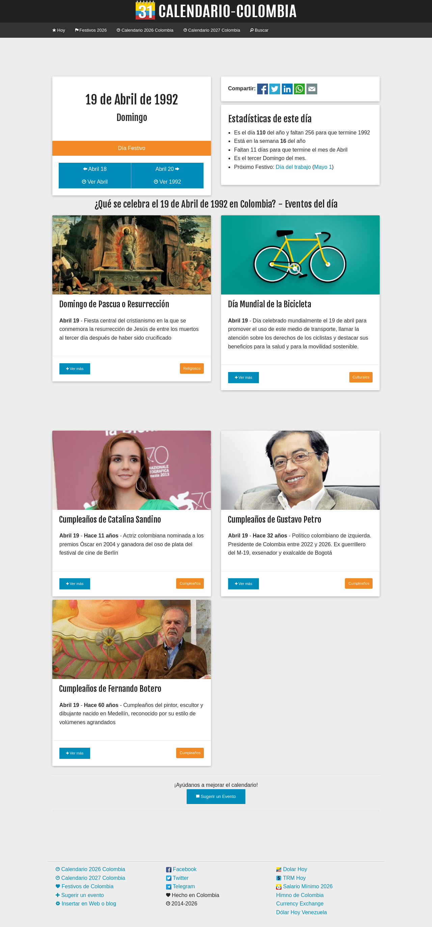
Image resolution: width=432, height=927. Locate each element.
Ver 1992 (167, 182)
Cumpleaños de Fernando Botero (110, 689)
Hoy (58, 30)
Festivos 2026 (91, 30)
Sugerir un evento (80, 895)
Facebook (181, 869)
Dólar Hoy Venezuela (301, 912)
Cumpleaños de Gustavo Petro (274, 520)
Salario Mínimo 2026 (304, 886)
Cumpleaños (190, 583)
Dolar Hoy (291, 869)
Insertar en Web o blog (86, 903)
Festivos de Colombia (84, 886)
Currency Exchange (300, 903)
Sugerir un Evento (216, 796)
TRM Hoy (291, 878)
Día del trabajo (293, 167)
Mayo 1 (323, 167)
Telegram (180, 886)
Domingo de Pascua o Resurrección (114, 304)
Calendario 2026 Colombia (145, 30)
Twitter (177, 878)
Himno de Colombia (300, 895)
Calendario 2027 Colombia (212, 30)
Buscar (259, 30)
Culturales (361, 377)
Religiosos (191, 368)
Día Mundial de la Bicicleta (269, 304)
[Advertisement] (216, 56)
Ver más (74, 369)
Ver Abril (95, 182)
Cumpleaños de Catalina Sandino (110, 520)
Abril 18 (95, 169)
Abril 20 (168, 169)
